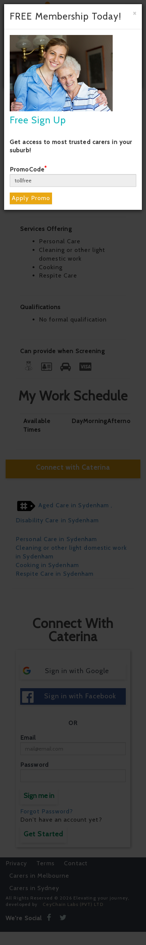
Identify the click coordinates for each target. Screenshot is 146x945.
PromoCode (28, 169)
